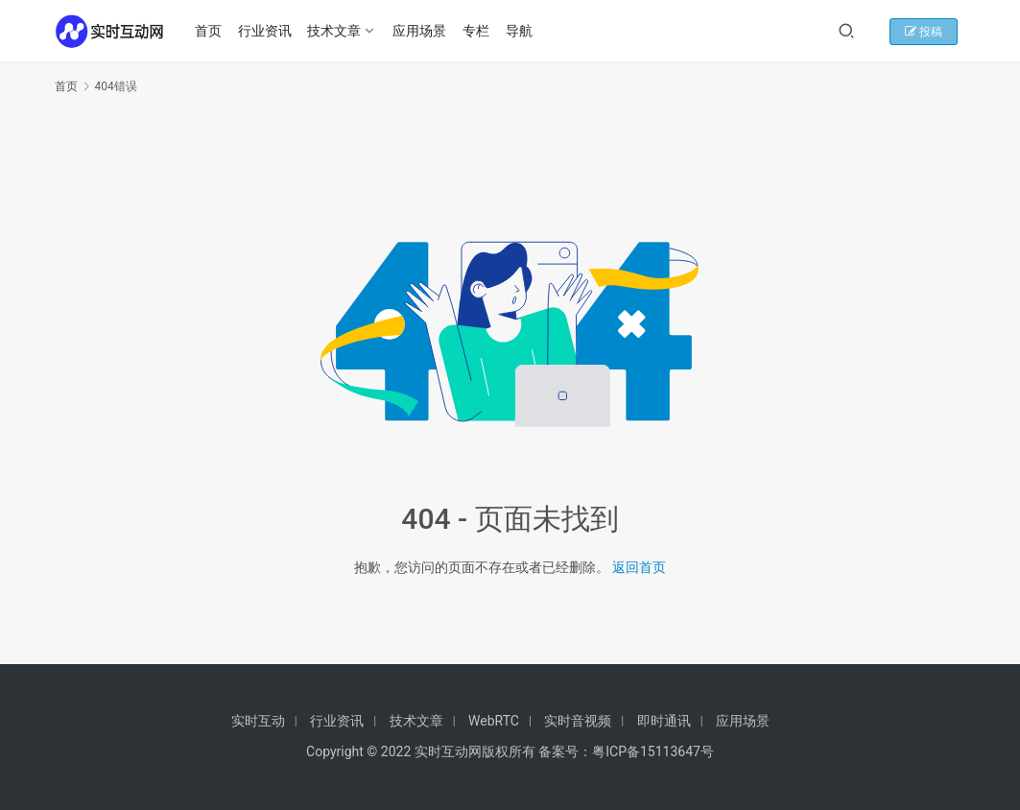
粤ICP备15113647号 (653, 751)
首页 (211, 30)
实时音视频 (577, 720)
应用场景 (422, 30)
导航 (521, 30)
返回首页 (639, 567)
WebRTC (493, 720)
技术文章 (337, 30)
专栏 (478, 30)
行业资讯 (267, 30)
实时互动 (258, 720)
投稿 (932, 31)
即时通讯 (664, 720)
